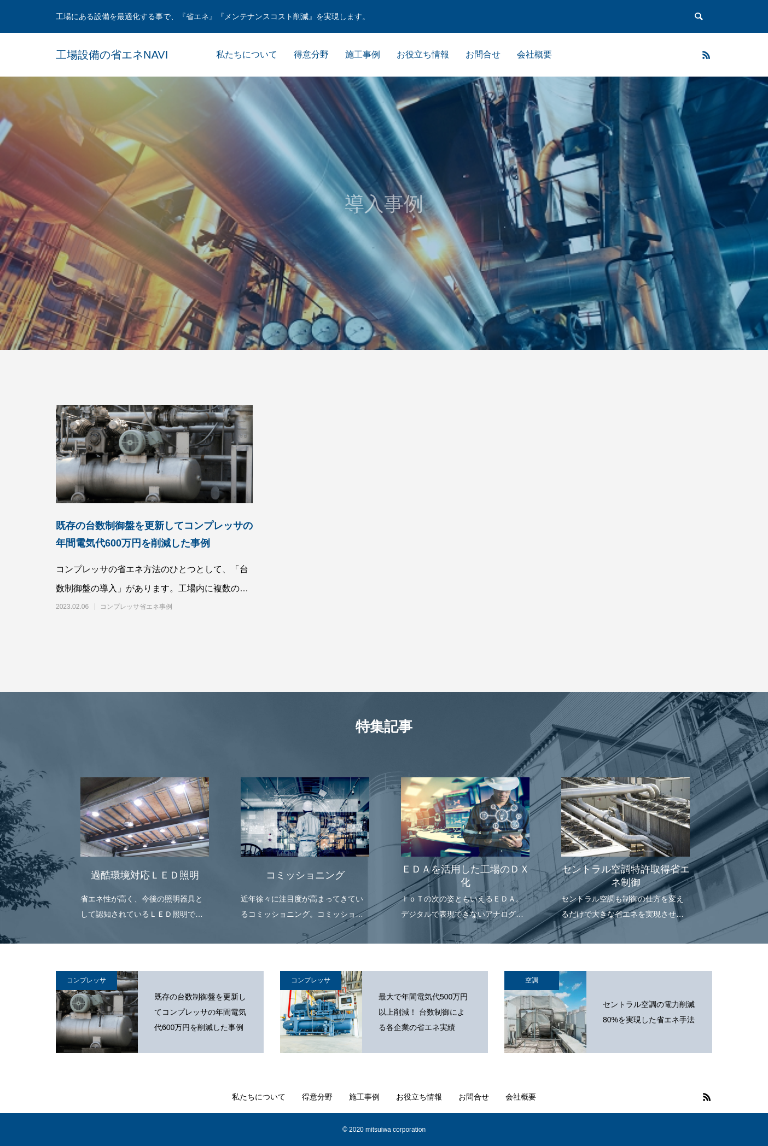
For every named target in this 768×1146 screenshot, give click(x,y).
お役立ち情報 (423, 54)
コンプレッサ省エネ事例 (136, 606)
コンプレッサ (86, 980)
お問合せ (483, 54)
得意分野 (311, 54)
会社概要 (534, 54)
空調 (531, 980)
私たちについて (246, 54)
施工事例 (362, 54)
